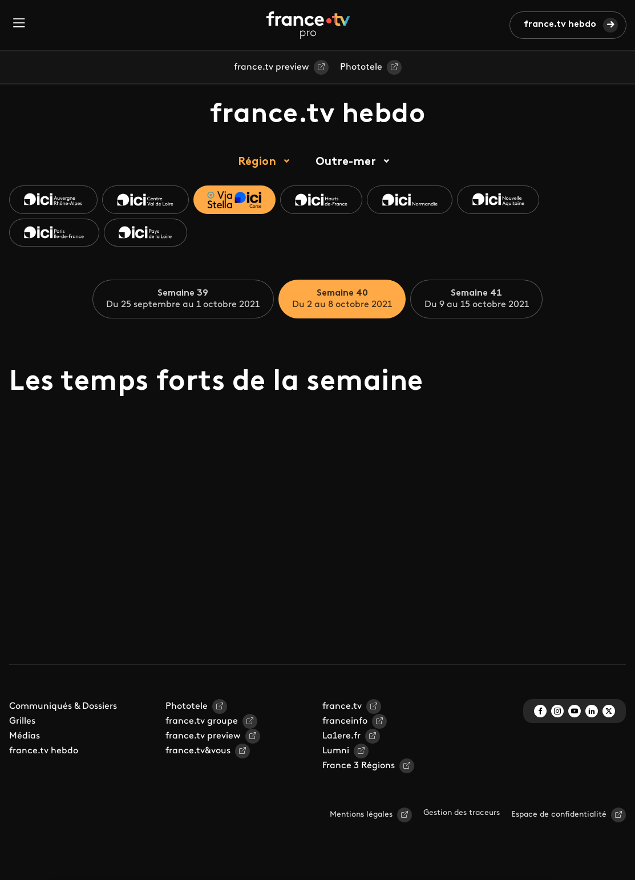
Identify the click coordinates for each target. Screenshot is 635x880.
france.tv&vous (197, 751)
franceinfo (344, 721)
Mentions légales (361, 815)
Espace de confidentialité (558, 815)
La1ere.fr (341, 736)
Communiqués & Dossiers (63, 707)
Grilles (22, 721)
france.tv (342, 707)
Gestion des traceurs (461, 813)
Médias (24, 736)
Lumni (335, 751)
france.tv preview (271, 67)
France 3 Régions (358, 766)
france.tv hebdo (560, 24)
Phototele (361, 67)
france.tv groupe (201, 721)
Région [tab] (257, 162)
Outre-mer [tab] (346, 162)
